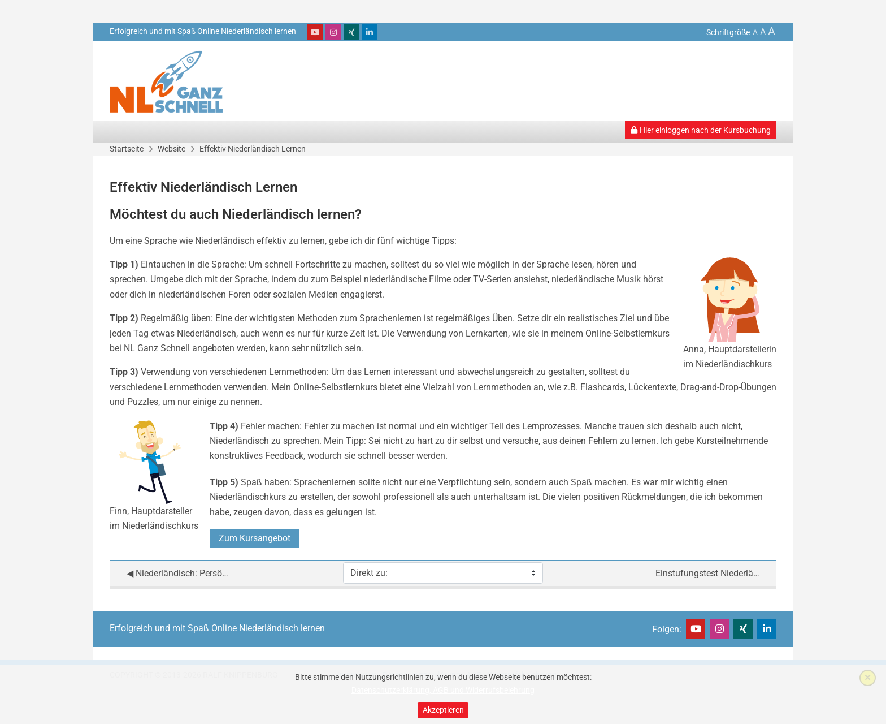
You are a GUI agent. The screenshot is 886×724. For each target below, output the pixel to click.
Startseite (127, 148)
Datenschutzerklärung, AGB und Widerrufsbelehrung (443, 690)
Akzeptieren (443, 709)
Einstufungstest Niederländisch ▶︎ (707, 573)
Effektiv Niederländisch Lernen (252, 148)
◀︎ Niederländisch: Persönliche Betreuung (179, 573)
